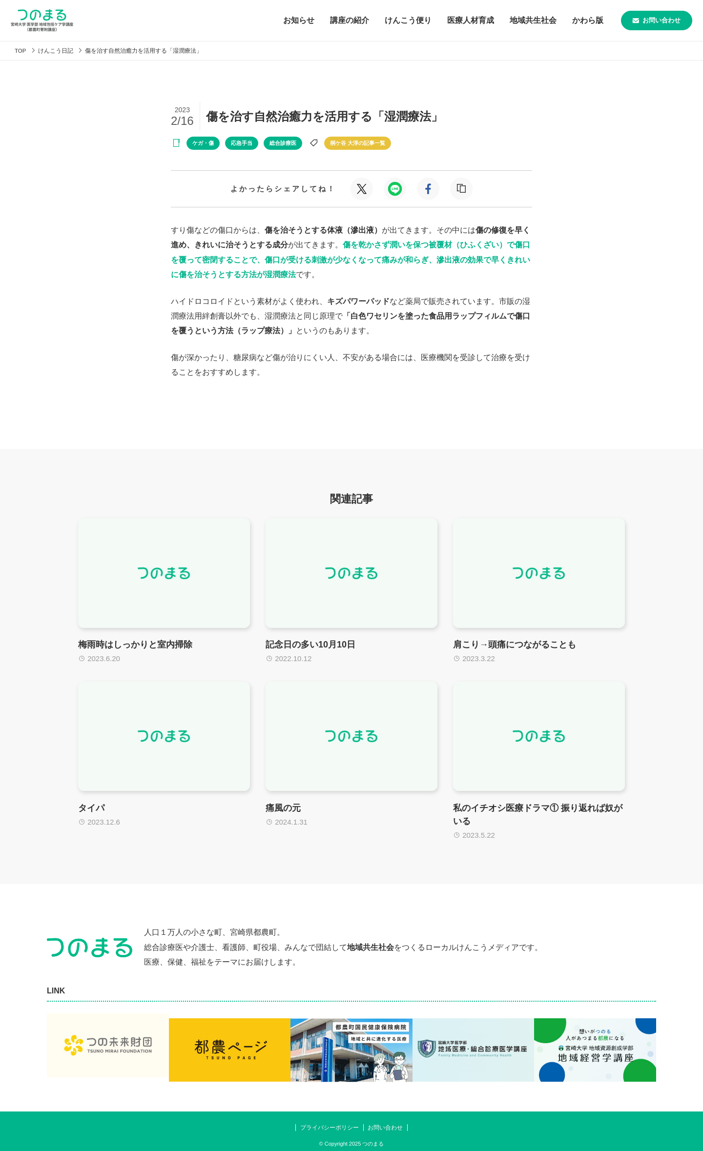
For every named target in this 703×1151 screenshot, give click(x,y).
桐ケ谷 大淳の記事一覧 (357, 143)
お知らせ (272, 20)
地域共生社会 (506, 20)
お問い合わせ (642, 20)
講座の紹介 (323, 20)
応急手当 (241, 143)
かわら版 (561, 20)
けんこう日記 (59, 50)
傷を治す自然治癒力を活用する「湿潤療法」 (152, 50)
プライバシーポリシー (327, 1121)
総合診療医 (282, 143)
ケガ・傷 (203, 143)
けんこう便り (381, 20)
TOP (21, 50)
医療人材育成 (444, 20)
